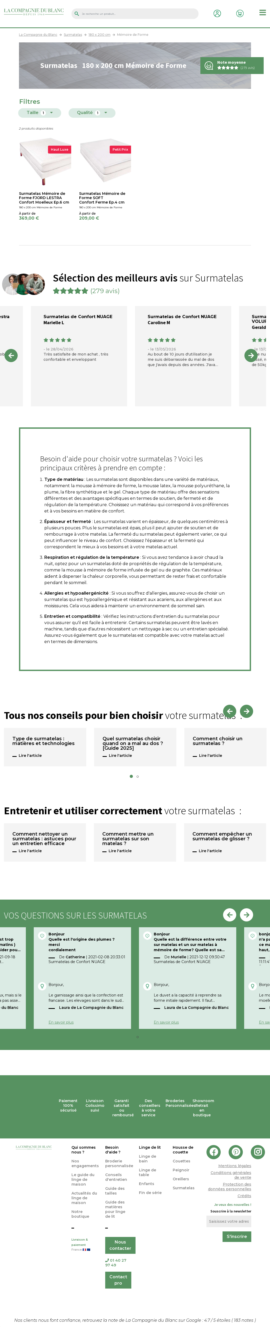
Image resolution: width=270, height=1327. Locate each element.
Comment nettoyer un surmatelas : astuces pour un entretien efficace (44, 839)
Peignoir (181, 1170)
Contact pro (118, 1280)
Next (251, 355)
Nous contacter (120, 1245)
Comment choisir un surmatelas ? (218, 741)
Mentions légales (234, 1165)
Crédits (244, 1195)
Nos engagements (85, 1163)
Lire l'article (30, 755)
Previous (11, 355)
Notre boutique (80, 1214)
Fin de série (150, 1192)
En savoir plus (61, 1022)
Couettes (181, 1161)
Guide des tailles (115, 1191)
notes (244, 1320)
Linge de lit (150, 1147)
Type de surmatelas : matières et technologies (43, 741)
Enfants (146, 1183)
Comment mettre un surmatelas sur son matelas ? (128, 839)
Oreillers (181, 1179)
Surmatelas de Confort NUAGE (78, 316)
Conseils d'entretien (116, 1177)
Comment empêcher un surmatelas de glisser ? (222, 837)
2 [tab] (139, 778)
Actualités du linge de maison (84, 1198)
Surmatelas (184, 1188)
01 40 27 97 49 (115, 1262)
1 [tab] (133, 778)
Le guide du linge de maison (82, 1179)
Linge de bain (147, 1158)
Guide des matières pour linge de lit (115, 1209)
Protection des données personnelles (229, 1186)
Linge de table (147, 1172)
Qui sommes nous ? (83, 1150)
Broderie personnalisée (119, 1163)
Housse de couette (183, 1150)
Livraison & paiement (84, 1245)
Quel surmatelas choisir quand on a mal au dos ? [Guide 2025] (133, 743)
